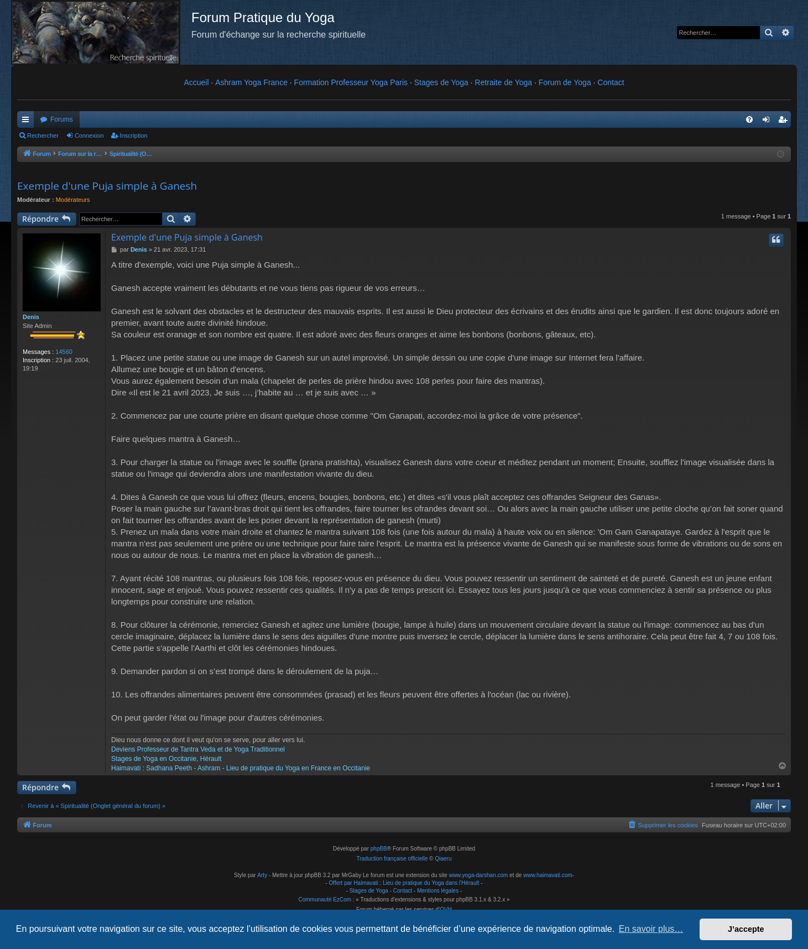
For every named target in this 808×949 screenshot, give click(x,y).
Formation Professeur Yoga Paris (351, 82)
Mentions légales (437, 891)
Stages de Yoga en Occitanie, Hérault (166, 759)
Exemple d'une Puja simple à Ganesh (107, 186)
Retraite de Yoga (504, 82)
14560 (63, 351)
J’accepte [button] (746, 929)
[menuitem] (749, 119)
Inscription (134, 135)
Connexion (89, 135)
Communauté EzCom (324, 899)
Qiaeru (443, 859)
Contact (610, 82)
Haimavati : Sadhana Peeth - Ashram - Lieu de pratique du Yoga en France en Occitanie (240, 768)
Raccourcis (28, 122)
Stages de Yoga (441, 82)
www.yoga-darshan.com (478, 875)
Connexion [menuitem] (768, 122)
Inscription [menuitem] (785, 122)
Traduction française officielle (392, 859)
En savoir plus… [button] (651, 929)
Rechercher (43, 135)
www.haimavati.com (547, 875)
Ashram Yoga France (251, 82)
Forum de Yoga (565, 82)
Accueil (196, 82)
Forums (61, 119)
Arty (262, 875)
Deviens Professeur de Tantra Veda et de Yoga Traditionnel (198, 749)
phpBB (379, 849)
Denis (31, 317)
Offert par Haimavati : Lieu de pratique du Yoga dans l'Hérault (404, 883)
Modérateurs (73, 199)
